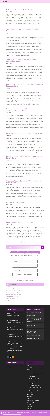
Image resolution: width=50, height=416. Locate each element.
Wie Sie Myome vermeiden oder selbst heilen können (23, 30)
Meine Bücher (30, 394)
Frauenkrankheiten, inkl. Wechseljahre (14, 292)
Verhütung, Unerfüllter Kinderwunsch (14, 288)
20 (32, 242)
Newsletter (29, 404)
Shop (28, 398)
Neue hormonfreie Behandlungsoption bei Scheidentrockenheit (35, 314)
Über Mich (29, 367)
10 (30, 242)
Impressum (29, 408)
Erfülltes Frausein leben (15, 202)
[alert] (15, 367)
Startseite (29, 365)
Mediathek (29, 396)
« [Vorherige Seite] (17, 242)
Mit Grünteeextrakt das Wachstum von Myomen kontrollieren (24, 157)
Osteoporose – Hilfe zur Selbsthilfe (19, 9)
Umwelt (7, 300)
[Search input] (24, 247)
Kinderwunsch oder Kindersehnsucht (20, 222)
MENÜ (5, 2)
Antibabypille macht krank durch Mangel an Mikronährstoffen (22, 61)
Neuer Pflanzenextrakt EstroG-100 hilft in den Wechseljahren (34, 320)
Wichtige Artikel (32, 371)
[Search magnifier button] (42, 247)
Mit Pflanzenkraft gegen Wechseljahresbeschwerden (33, 337)
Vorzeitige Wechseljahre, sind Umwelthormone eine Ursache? (24, 182)
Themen (29, 369)
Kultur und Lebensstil (10, 298)
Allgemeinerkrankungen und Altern (13, 294)
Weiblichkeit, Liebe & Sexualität (12, 286)
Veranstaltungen (30, 402)
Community (29, 406)
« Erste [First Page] (15, 242)
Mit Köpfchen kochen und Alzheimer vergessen (24, 133)
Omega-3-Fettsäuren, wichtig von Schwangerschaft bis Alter (18, 110)
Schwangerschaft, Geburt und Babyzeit (14, 290)
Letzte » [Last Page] (38, 242)
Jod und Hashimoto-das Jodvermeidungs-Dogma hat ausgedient (24, 85)
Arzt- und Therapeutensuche (33, 400)
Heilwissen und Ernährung (12, 296)
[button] (8, 357)
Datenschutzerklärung (29, 412)
